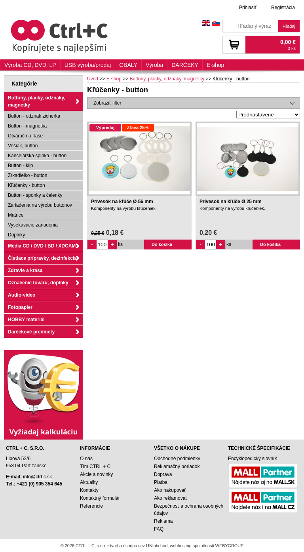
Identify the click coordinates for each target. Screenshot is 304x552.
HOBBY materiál (26, 319)
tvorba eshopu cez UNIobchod (138, 545)
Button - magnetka (27, 126)
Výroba (154, 65)
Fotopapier (20, 307)
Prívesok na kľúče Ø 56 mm (122, 201)
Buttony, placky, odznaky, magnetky (36, 101)
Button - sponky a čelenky (35, 195)
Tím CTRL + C (95, 466)
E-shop (215, 65)
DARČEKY (184, 65)
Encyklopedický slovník (252, 458)
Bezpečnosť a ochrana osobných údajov (188, 509)
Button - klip (20, 165)
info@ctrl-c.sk (37, 477)
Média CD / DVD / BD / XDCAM (42, 246)
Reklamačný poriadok (177, 466)
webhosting (181, 545)
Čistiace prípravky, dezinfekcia (42, 258)
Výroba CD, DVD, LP (30, 65)
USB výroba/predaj (88, 65)
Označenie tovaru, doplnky (38, 283)
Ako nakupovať (170, 490)
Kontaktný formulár (100, 498)
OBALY (128, 65)
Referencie (91, 506)
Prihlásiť (247, 7)
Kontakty (89, 490)
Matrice (15, 215)
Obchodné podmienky (177, 458)
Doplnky (16, 235)
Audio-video (21, 295)
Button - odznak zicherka (34, 116)
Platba (160, 482)
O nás (86, 458)
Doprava (163, 474)
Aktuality (89, 482)
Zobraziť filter (107, 103)
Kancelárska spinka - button (37, 155)
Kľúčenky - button (26, 185)
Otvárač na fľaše (25, 136)
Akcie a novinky (96, 474)
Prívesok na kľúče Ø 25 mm (231, 201)
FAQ (158, 529)
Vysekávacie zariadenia (33, 225)
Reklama (163, 521)
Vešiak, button (23, 145)
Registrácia (283, 7)
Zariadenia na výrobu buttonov (40, 205)
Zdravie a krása (25, 270)
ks (120, 244)
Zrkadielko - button (27, 175)
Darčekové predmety (31, 332)
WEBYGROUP (229, 545)
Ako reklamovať (170, 498)
